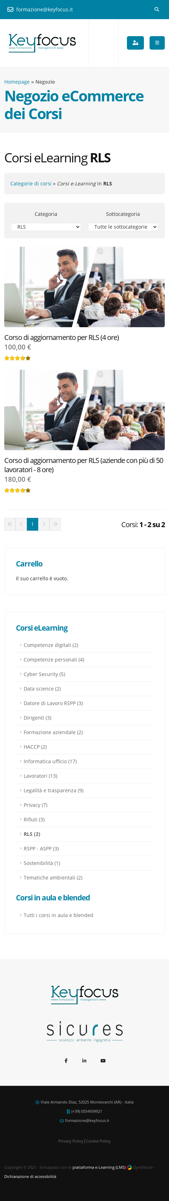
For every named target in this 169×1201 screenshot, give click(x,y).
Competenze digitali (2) (51, 645)
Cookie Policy (98, 1141)
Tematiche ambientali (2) (53, 877)
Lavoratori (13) (40, 775)
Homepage (17, 81)
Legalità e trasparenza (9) (53, 790)
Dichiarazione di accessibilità (30, 1176)
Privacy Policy (70, 1141)
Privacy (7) (35, 804)
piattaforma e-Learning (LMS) (99, 1167)
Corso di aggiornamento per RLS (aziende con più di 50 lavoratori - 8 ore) (83, 465)
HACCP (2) (35, 746)
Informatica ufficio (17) (50, 761)
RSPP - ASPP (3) (41, 848)
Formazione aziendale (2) (53, 732)
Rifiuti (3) (34, 819)
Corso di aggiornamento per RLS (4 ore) (61, 337)
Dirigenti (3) (37, 717)
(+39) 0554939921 (86, 1111)
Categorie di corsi (31, 183)
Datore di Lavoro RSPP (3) (53, 703)
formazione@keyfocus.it (40, 9)
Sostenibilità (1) (42, 863)
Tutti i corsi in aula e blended (58, 915)
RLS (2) (32, 834)
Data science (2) (42, 688)
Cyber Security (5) (44, 674)
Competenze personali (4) (54, 659)
